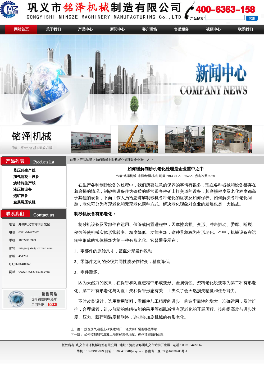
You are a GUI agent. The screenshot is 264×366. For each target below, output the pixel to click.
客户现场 (149, 29)
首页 (73, 160)
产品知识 (86, 160)
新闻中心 (117, 29)
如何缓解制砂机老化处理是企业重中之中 (124, 160)
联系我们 (245, 29)
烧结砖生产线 (24, 183)
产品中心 (85, 29)
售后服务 (181, 29)
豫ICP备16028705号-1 (172, 351)
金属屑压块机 (24, 202)
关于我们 (53, 29)
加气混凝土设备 (26, 177)
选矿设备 (20, 196)
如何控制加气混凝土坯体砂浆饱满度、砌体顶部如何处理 (123, 334)
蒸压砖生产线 (24, 170)
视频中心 (213, 29)
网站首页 (21, 29)
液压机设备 (22, 189)
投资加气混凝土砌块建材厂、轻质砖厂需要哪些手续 (120, 329)
